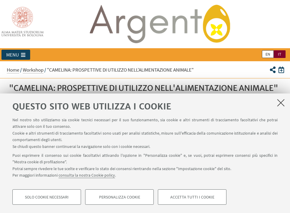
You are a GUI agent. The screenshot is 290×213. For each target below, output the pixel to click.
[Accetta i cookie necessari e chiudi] (281, 102)
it (279, 54)
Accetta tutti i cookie (192, 197)
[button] (15, 55)
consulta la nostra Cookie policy (87, 175)
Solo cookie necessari (47, 197)
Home (13, 70)
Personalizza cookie (119, 197)
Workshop (33, 70)
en (267, 54)
